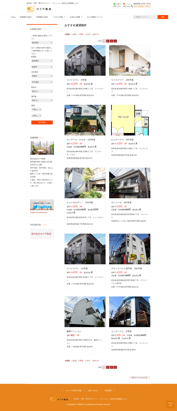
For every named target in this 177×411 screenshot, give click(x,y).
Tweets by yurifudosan (38, 212)
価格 (67, 34)
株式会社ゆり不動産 (41, 234)
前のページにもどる (139, 377)
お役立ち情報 (75, 17)
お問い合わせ (93, 391)
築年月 (95, 34)
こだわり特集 (58, 17)
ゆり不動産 (78, 404)
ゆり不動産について (95, 17)
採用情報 (108, 391)
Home (13, 17)
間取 (81, 34)
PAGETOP (170, 403)
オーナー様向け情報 (73, 391)
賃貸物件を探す (26, 17)
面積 (74, 34)
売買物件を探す (42, 17)
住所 (87, 34)
